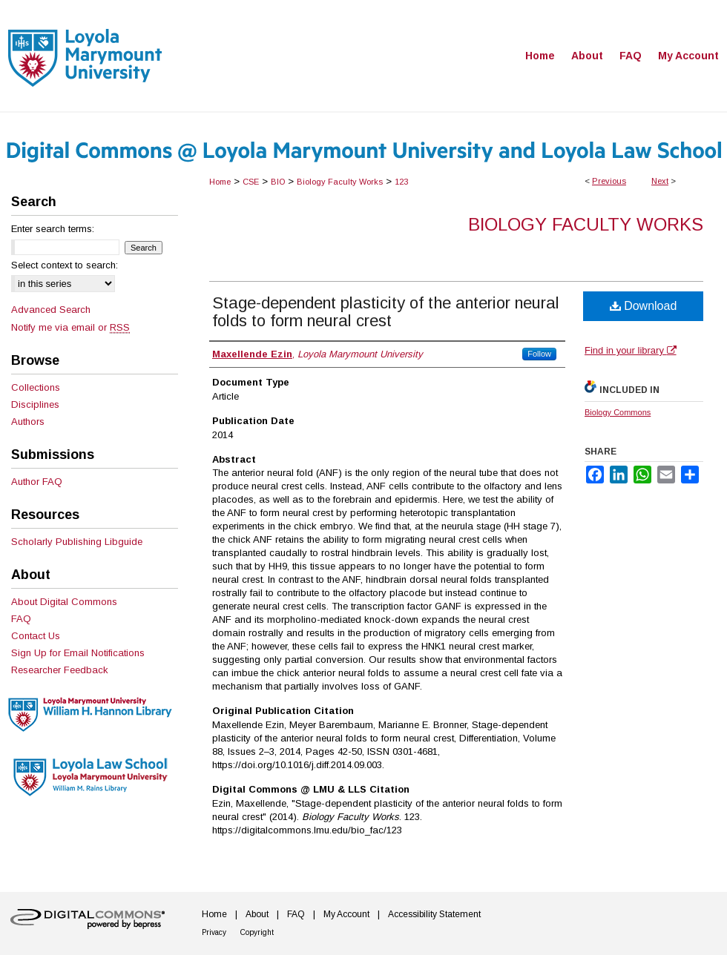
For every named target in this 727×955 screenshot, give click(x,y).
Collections (35, 387)
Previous (609, 180)
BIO (278, 181)
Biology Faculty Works (340, 181)
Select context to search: (64, 265)
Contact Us (35, 635)
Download (643, 306)
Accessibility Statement (434, 914)
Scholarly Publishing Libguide (76, 541)
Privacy (214, 932)
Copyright (257, 932)
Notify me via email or (70, 327)
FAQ (21, 618)
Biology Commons (618, 412)
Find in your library (631, 350)
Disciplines (35, 404)
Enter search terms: (52, 228)
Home (220, 181)
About (257, 914)
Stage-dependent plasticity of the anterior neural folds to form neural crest (385, 312)
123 (401, 181)
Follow (539, 353)
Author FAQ (36, 481)
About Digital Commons (64, 601)
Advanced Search (51, 309)
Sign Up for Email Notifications (78, 652)
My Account (346, 914)
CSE (251, 181)
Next (659, 180)
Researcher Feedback (59, 669)
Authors (28, 421)
